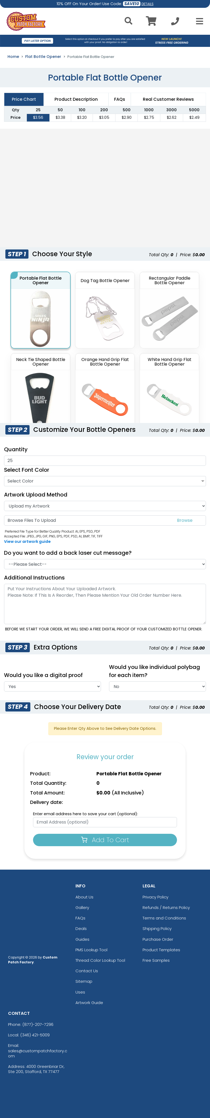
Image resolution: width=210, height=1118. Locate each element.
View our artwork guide (27, 541)
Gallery (82, 907)
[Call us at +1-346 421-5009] (175, 23)
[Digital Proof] (52, 686)
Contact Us (86, 971)
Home (13, 56)
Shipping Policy (157, 928)
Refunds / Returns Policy (166, 907)
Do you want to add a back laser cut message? (68, 553)
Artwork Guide (89, 1002)
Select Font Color (26, 470)
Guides (82, 939)
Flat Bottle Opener (43, 56)
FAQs (80, 918)
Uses (80, 992)
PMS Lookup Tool (91, 950)
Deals (81, 928)
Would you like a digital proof (43, 675)
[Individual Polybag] (157, 686)
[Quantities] (105, 461)
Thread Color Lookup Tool (100, 960)
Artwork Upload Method (35, 494)
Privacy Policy (155, 897)
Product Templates (161, 950)
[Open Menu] (198, 21)
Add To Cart (105, 839)
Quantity (16, 449)
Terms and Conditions (164, 918)
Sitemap (83, 981)
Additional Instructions (34, 577)
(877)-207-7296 (37, 1024)
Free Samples (156, 960)
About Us (84, 897)
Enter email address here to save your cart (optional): (85, 814)
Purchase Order (158, 939)
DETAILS (148, 4)
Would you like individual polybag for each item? (154, 671)
